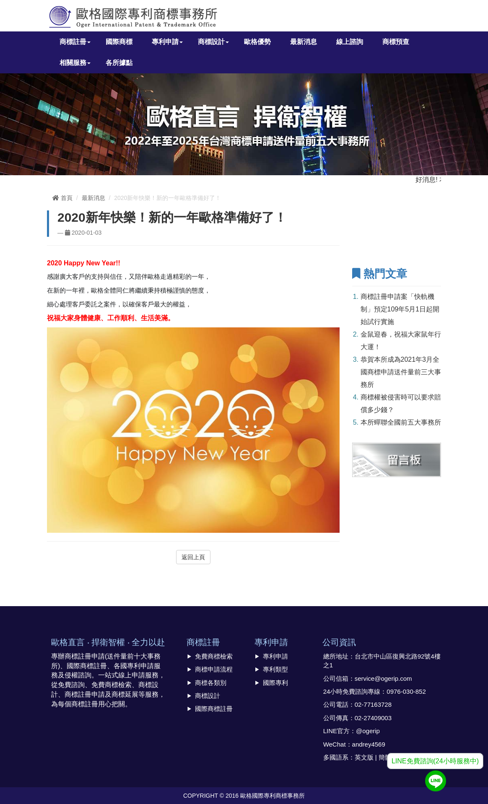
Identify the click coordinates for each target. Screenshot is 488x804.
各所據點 (119, 62)
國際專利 (275, 682)
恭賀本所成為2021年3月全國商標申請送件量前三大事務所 (401, 372)
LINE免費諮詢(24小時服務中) (435, 761)
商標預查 (395, 41)
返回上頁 (193, 557)
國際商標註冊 (214, 708)
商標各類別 (210, 682)
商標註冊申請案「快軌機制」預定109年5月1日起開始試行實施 (400, 309)
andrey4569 (368, 744)
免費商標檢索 (214, 656)
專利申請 (275, 656)
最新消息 (303, 41)
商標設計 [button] (213, 41)
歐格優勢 (257, 41)
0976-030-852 (406, 691)
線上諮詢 (349, 41)
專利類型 (275, 669)
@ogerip (368, 730)
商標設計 (207, 695)
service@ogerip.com (383, 678)
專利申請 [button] (167, 41)
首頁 (62, 198)
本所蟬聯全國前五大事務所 (401, 422)
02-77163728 (373, 704)
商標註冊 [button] (75, 41)
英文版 (364, 757)
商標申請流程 (214, 669)
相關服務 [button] (75, 62)
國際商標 (119, 41)
